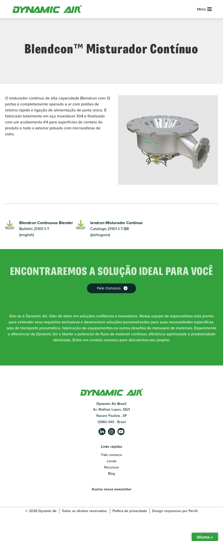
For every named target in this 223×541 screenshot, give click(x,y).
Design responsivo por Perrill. (175, 511)
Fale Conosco (109, 288)
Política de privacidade (129, 511)
